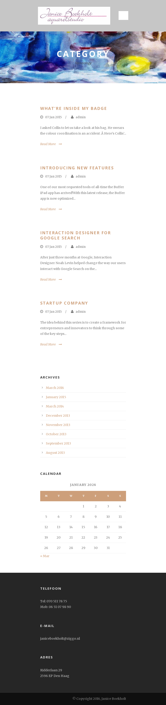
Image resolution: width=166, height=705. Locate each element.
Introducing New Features (77, 167)
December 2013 (58, 416)
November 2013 (58, 425)
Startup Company (64, 303)
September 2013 (58, 443)
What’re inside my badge (73, 108)
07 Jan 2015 (53, 117)
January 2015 (56, 397)
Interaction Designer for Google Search (75, 235)
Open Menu (123, 15)
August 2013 (55, 453)
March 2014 (55, 406)
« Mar (44, 556)
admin (81, 117)
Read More (48, 144)
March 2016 (55, 388)
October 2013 (56, 434)
